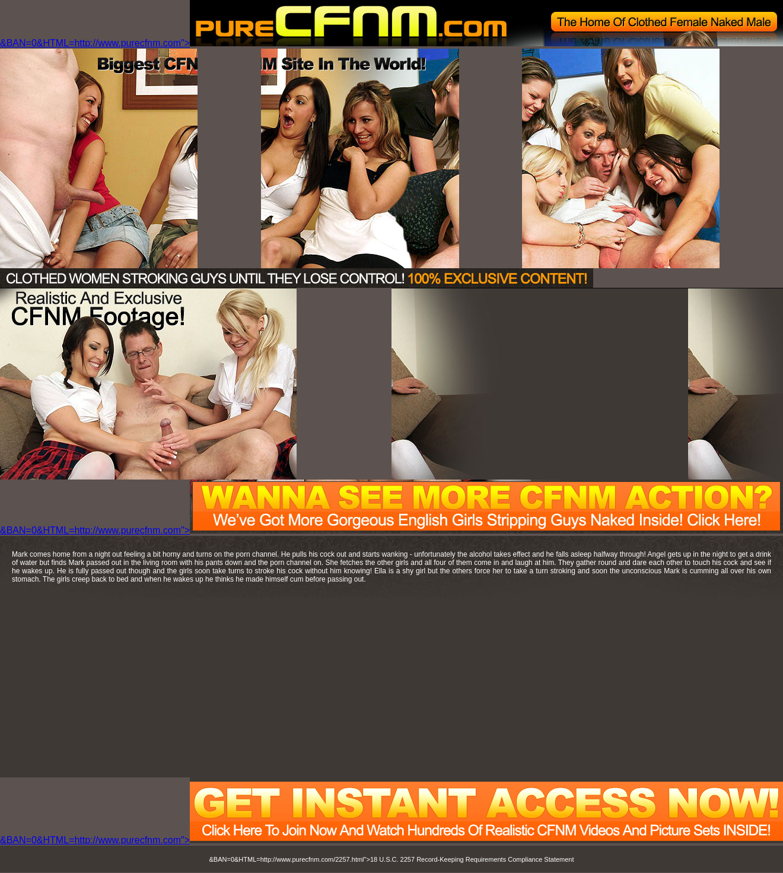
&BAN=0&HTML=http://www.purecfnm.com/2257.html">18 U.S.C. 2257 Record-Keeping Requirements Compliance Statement (391, 859)
